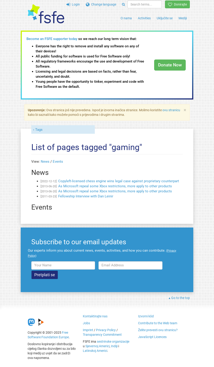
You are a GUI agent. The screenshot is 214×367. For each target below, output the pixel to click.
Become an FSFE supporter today (51, 39)
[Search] (123, 4)
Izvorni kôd (146, 316)
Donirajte (177, 4)
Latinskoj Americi (95, 351)
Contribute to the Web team (157, 323)
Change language (101, 4)
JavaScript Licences (152, 337)
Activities (144, 18)
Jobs (86, 323)
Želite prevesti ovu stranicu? (158, 330)
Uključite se (165, 18)
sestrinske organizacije (113, 341)
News (45, 161)
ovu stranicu (171, 110)
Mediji (183, 18)
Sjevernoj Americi (97, 346)
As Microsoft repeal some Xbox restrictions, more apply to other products (115, 186)
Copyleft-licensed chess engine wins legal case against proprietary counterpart (118, 181)
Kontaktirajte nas (95, 316)
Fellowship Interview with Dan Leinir (85, 196)
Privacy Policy (106, 330)
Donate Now (170, 65)
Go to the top (180, 298)
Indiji (114, 346)
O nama (126, 18)
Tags (39, 130)
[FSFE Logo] (46, 14)
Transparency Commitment (102, 334)
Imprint (88, 330)
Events (58, 161)
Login (73, 4)
